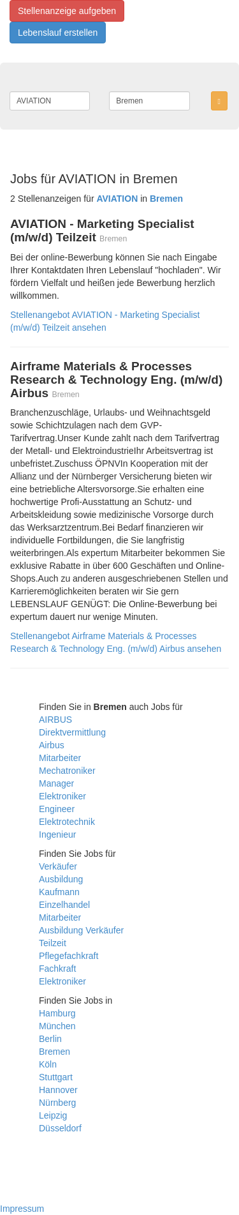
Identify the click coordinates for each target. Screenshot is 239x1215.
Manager (56, 783)
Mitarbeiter (60, 758)
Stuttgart (56, 1077)
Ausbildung (61, 879)
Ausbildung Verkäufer (81, 930)
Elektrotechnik (67, 822)
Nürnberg (57, 1103)
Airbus (51, 745)
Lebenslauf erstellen (58, 32)
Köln (48, 1064)
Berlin (50, 1039)
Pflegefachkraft (68, 956)
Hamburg (57, 1013)
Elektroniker (62, 796)
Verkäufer (58, 866)
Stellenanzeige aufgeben (67, 11)
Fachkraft (57, 968)
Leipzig (53, 1115)
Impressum (22, 1209)
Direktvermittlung (72, 732)
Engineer (57, 809)
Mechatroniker (67, 771)
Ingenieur (57, 834)
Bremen (54, 1051)
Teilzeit (52, 943)
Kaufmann (59, 892)
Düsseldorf (60, 1128)
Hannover (58, 1090)
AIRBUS (55, 719)
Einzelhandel (64, 905)
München (57, 1026)
